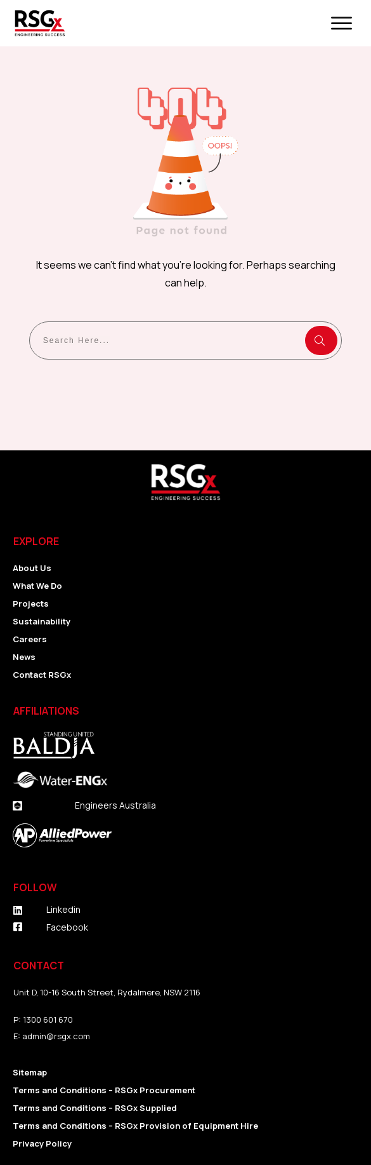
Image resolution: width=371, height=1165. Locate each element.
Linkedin (63, 909)
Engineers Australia (115, 805)
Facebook (67, 927)
